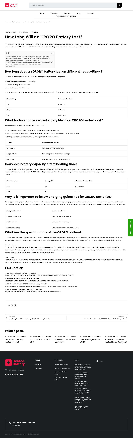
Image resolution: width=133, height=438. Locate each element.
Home (7, 22)
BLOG (77, 360)
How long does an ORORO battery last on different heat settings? (28, 56)
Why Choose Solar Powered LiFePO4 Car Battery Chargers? (82, 383)
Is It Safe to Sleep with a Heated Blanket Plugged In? (116, 340)
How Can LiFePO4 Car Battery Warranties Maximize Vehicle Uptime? (82, 375)
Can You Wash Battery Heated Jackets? (14, 340)
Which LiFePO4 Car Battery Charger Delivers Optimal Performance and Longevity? (82, 391)
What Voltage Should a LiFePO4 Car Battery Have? (82, 408)
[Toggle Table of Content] (51, 53)
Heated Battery (17, 22)
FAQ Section (11, 66)
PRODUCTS (59, 360)
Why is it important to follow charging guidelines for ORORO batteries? (30, 62)
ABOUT (37, 360)
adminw (35, 32)
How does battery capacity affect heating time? (23, 60)
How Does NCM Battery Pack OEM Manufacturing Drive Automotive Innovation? (83, 399)
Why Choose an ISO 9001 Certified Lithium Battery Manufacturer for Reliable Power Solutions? (83, 366)
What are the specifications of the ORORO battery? (24, 64)
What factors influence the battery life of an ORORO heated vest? (28, 58)
